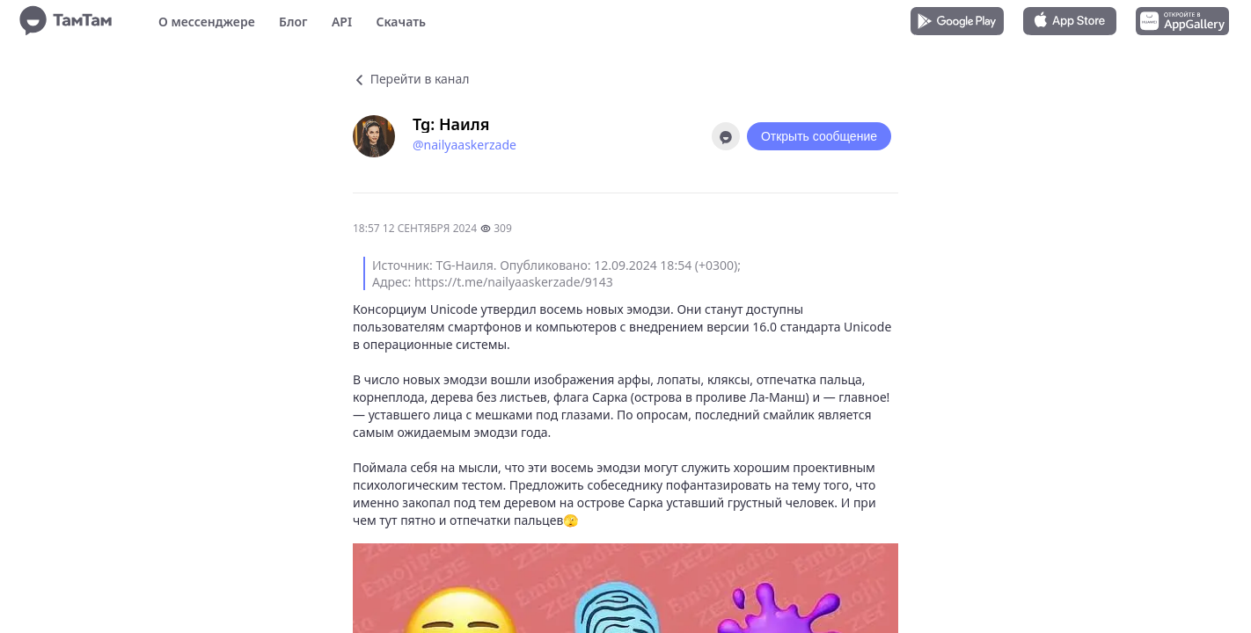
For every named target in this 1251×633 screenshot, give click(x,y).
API (342, 21)
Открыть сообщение (819, 136)
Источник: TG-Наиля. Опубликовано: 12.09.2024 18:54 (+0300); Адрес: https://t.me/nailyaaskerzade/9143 (556, 273)
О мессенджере (206, 21)
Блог (293, 21)
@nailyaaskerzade (464, 144)
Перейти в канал (411, 78)
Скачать (401, 21)
